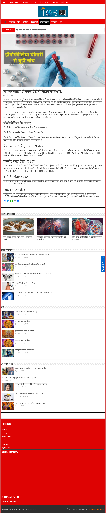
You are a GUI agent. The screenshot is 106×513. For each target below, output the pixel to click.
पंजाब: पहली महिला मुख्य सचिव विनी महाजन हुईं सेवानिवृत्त (31, 384)
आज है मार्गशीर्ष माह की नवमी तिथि (24, 350)
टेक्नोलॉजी (34, 22)
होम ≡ (5, 21)
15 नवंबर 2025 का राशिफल (23, 321)
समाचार (12, 22)
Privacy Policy (43, 2)
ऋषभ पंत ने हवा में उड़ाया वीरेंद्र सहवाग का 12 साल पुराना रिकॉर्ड (32, 254)
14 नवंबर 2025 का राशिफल (23, 340)
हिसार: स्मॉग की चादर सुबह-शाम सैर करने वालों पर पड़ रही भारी (19, 378)
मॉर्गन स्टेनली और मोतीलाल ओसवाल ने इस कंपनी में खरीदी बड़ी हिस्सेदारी (34, 293)
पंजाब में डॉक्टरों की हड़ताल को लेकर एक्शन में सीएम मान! (30, 394)
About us (25, 2)
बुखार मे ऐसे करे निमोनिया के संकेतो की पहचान (87, 237)
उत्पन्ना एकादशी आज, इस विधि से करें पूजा (26, 312)
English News (65, 2)
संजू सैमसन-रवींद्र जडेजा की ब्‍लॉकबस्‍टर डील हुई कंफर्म (31, 30)
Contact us (54, 2)
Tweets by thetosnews (9, 501)
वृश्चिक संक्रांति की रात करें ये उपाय (24, 331)
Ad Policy (34, 2)
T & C (3, 439)
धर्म (61, 22)
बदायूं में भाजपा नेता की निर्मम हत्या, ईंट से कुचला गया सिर (30, 368)
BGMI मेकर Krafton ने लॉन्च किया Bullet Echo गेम (30, 403)
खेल (18, 22)
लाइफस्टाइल (44, 22)
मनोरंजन (54, 22)
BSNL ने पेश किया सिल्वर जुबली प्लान (25, 283)
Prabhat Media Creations (96, 509)
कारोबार (25, 22)
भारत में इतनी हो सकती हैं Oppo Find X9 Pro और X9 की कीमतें (33, 274)
